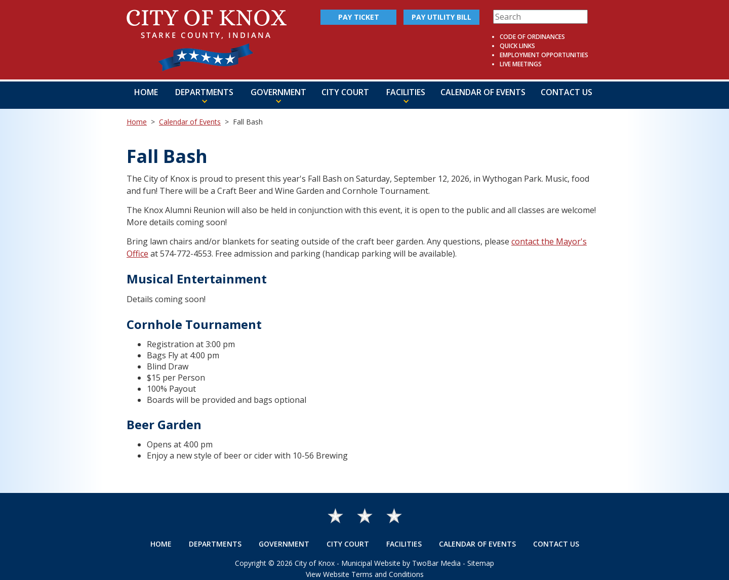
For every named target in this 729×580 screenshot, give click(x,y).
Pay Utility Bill (441, 17)
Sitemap (480, 563)
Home (146, 92)
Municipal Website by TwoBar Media (401, 563)
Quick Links (517, 46)
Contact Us (566, 92)
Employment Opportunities (544, 55)
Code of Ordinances (532, 36)
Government (284, 544)
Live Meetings (521, 64)
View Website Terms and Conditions (365, 574)
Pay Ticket (358, 17)
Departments (215, 544)
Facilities (404, 544)
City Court (345, 92)
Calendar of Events (482, 92)
